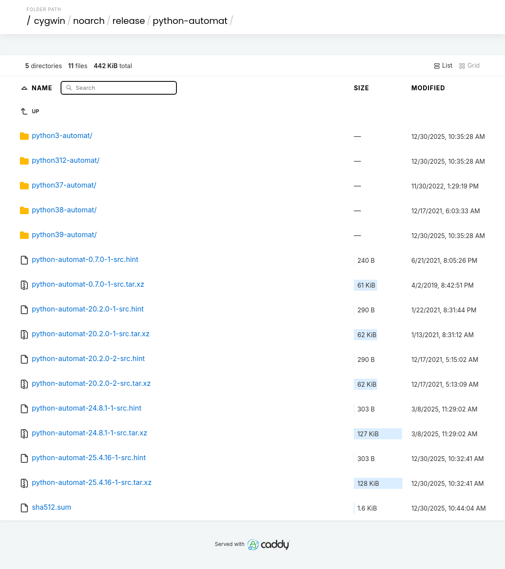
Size (361, 88)
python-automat (190, 21)
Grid (469, 65)
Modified (428, 88)
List (442, 65)
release (128, 21)
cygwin (49, 21)
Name (43, 87)
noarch (89, 21)
